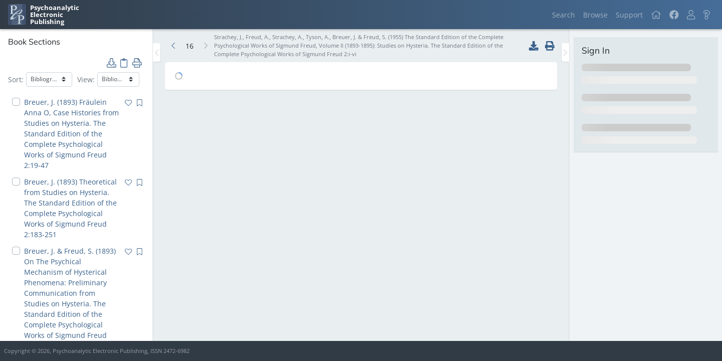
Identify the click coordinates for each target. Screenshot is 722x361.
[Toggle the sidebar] (156, 52)
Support (629, 15)
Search (563, 15)
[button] (691, 15)
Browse (595, 15)
